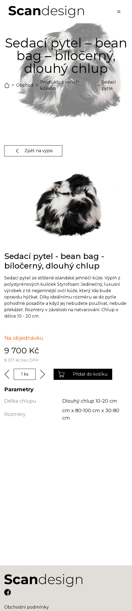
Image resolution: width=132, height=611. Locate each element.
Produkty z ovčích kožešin (59, 85)
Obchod (25, 85)
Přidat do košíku (83, 374)
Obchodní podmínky (26, 607)
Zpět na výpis (33, 151)
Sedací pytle (109, 85)
